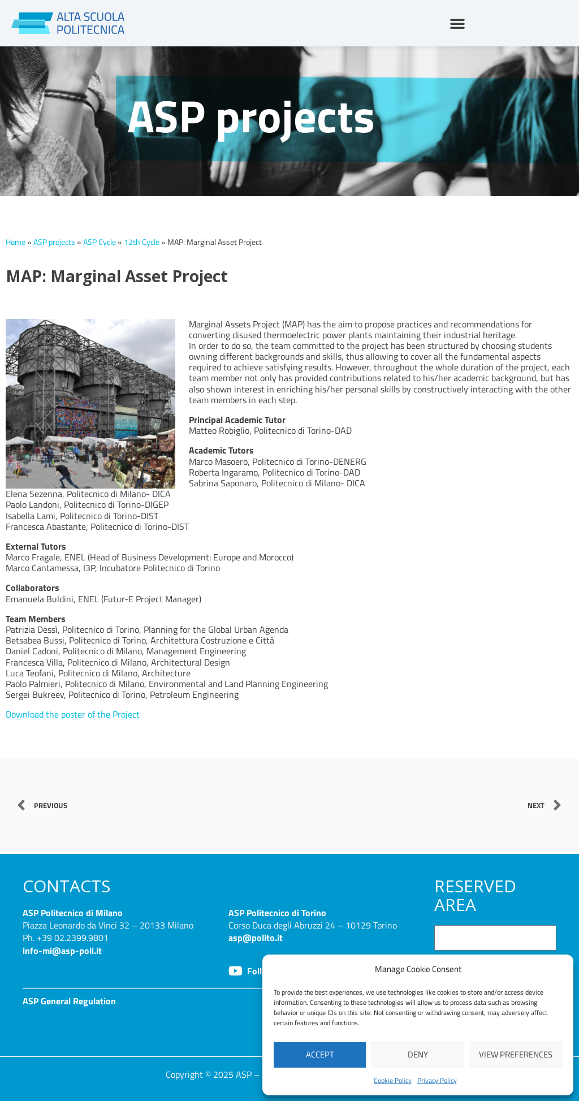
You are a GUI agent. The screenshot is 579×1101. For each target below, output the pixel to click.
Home (15, 242)
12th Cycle (141, 242)
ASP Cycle (99, 242)
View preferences (515, 1054)
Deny (418, 1054)
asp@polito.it (255, 937)
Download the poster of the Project (73, 714)
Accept (320, 1054)
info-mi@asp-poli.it (62, 950)
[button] (457, 23)
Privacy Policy (437, 1080)
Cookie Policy (393, 1080)
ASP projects (54, 242)
